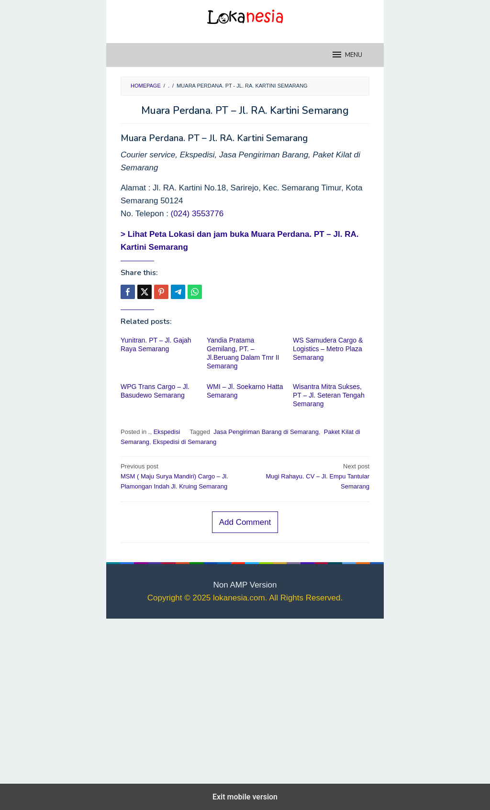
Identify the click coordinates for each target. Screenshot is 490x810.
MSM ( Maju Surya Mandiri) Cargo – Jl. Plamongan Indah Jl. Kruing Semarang (180, 476)
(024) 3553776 (197, 213)
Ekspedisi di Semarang (184, 441)
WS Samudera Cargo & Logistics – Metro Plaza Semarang (328, 348)
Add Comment (245, 522)
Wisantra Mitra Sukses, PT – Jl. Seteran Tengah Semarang (329, 395)
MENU (346, 54)
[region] (245, 699)
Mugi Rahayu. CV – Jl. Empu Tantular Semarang (309, 476)
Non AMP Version (245, 584)
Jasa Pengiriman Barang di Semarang (265, 431)
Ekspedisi (167, 431)
